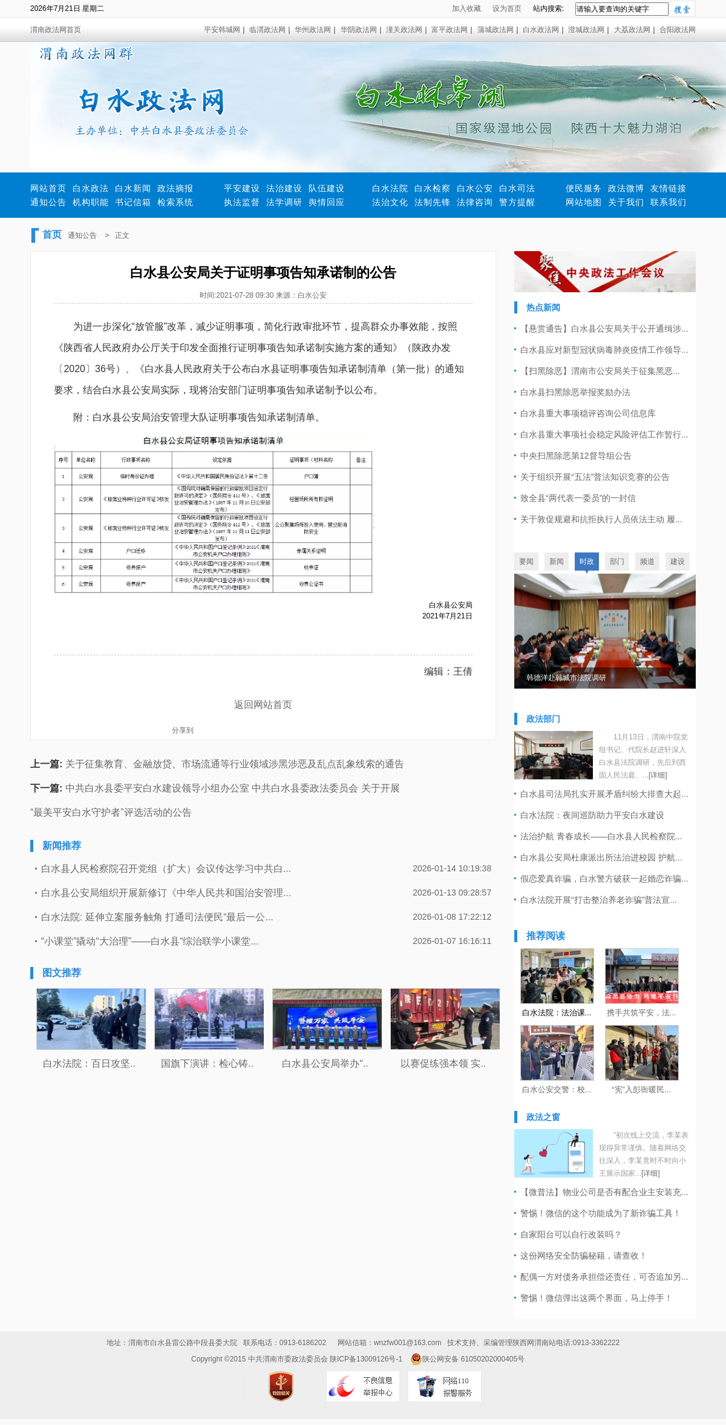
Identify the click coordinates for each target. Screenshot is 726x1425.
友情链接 (668, 188)
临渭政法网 (267, 29)
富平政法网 (449, 29)
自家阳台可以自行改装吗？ (571, 1234)
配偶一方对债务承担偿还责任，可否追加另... (604, 1277)
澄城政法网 (586, 29)
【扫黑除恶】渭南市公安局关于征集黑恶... (600, 371)
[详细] (658, 775)
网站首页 (48, 188)
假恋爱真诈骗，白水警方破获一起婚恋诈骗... (604, 878)
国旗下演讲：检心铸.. (207, 1063)
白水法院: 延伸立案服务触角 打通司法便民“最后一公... (157, 917)
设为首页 (507, 8)
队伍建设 (327, 188)
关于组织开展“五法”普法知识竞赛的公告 (595, 477)
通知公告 (48, 202)
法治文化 (390, 202)
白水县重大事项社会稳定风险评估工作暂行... (604, 434)
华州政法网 (313, 29)
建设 (677, 561)
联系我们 (668, 202)
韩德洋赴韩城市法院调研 (566, 677)
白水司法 (517, 188)
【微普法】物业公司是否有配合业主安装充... (604, 1192)
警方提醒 (517, 202)
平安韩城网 (222, 29)
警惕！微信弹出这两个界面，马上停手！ (596, 1298)
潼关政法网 (404, 29)
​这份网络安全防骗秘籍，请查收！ (583, 1255)
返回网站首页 (263, 704)
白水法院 (390, 188)
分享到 (183, 730)
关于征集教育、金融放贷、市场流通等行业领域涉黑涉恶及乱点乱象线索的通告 (234, 764)
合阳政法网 (677, 29)
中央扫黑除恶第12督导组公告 (576, 455)
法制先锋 (432, 202)
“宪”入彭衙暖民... (641, 1089)
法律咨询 (475, 202)
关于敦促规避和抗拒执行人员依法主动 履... (601, 519)
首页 (52, 234)
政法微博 (626, 188)
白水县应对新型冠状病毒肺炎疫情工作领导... (604, 350)
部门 (617, 561)
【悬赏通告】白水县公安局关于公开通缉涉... (604, 328)
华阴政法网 (359, 29)
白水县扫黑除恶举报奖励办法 (575, 392)
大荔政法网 (632, 29)
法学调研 (284, 202)
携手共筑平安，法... (641, 1012)
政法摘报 (175, 188)
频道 (647, 561)
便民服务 (584, 188)
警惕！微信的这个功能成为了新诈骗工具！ (600, 1213)
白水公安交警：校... (557, 1089)
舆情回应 (327, 202)
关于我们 (626, 202)
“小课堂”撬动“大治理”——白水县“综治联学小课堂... (150, 941)
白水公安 (475, 188)
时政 (587, 561)
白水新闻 (133, 188)
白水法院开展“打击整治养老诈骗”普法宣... (598, 900)
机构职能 (91, 202)
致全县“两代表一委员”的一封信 (578, 498)
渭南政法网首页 (55, 29)
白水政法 (91, 188)
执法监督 (242, 202)
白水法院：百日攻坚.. (89, 1063)
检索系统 (175, 202)
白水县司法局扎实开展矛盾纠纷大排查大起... (604, 794)
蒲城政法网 (495, 29)
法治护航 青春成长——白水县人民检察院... (601, 836)
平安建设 (242, 188)
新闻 (556, 561)
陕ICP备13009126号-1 (366, 1359)
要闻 (526, 561)
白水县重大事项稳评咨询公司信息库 (588, 413)
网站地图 (584, 202)
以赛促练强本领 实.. (443, 1063)
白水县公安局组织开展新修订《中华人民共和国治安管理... (166, 893)
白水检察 (432, 188)
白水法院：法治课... (557, 1012)
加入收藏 (466, 8)
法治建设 (284, 188)
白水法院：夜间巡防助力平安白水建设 (592, 815)
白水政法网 (541, 29)
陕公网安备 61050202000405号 (467, 1359)
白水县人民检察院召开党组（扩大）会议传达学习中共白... (166, 868)
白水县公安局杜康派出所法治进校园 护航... (601, 857)
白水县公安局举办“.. (325, 1063)
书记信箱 (133, 202)
